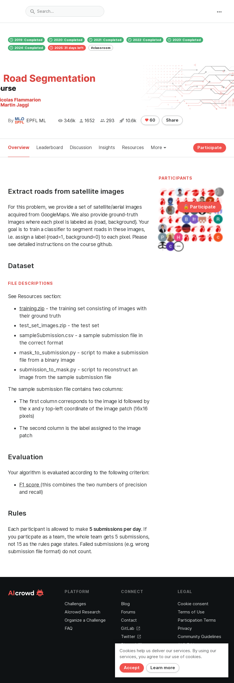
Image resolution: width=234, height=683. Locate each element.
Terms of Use (191, 612)
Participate (209, 147)
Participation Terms (197, 620)
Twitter (131, 636)
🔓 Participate (199, 207)
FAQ (69, 628)
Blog (125, 603)
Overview (18, 147)
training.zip (31, 308)
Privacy (185, 628)
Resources (133, 147)
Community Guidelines (199, 636)
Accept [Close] (132, 667)
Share (172, 120)
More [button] (158, 147)
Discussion (81, 147)
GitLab (130, 628)
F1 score (30, 485)
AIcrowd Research (82, 612)
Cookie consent (193, 603)
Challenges (75, 603)
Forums (128, 612)
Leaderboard (49, 147)
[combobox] (64, 11)
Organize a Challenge (85, 620)
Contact (129, 620)
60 (150, 120)
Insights (107, 147)
